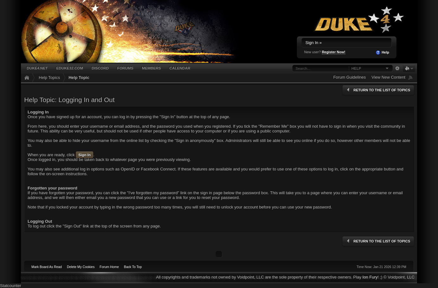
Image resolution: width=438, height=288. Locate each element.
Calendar (179, 68)
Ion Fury (370, 277)
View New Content (388, 77)
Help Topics (49, 77)
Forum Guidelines (349, 77)
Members (151, 68)
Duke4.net (37, 68)
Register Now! (333, 52)
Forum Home (109, 267)
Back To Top (133, 267)
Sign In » (313, 42)
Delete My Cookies (81, 267)
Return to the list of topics (378, 90)
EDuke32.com (69, 68)
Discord (100, 68)
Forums (125, 68)
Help (382, 52)
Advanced (397, 68)
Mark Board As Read (46, 267)
